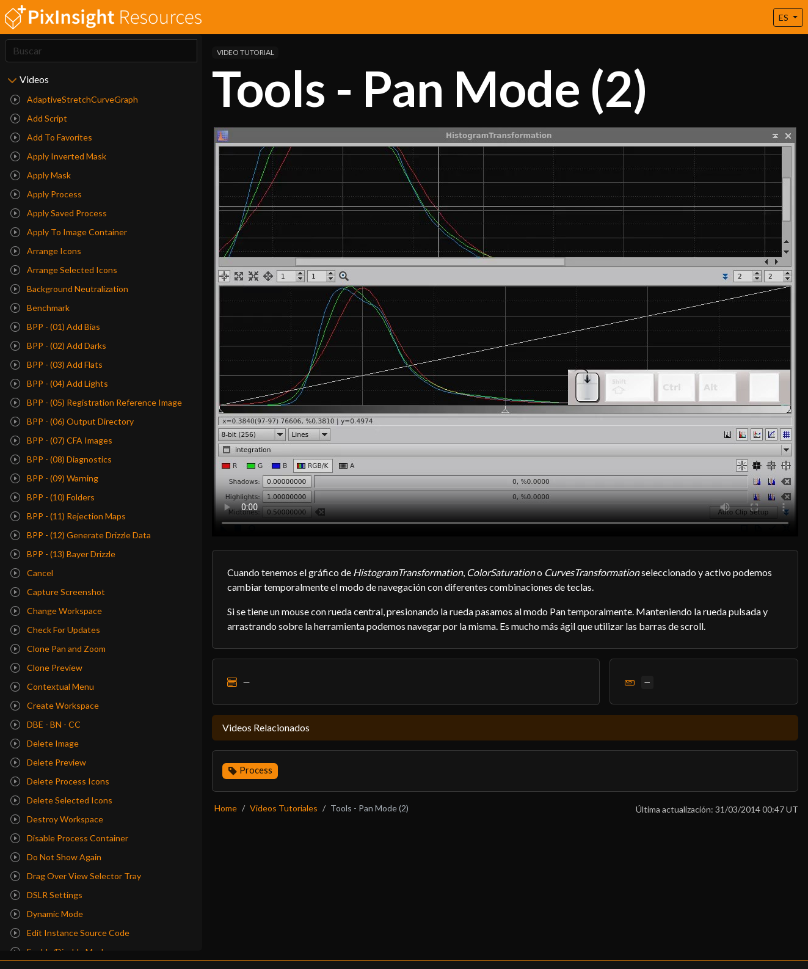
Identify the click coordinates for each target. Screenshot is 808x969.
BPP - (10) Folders (52, 497)
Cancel (31, 573)
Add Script (38, 118)
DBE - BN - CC (45, 724)
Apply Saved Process (58, 213)
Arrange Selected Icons (63, 270)
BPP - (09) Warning (54, 478)
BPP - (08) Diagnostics (61, 459)
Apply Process (46, 194)
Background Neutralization (69, 288)
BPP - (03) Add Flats (56, 364)
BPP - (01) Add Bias (55, 326)
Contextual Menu (52, 686)
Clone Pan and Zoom (58, 648)
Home (225, 808)
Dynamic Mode (46, 914)
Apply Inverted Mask (58, 156)
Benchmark (40, 307)
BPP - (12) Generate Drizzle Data (80, 535)
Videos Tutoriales (284, 808)
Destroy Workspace (56, 819)
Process (255, 770)
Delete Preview (48, 762)
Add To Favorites (51, 137)
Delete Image (44, 743)
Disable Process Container (69, 838)
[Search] (101, 50)
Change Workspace (56, 610)
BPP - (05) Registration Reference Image (96, 402)
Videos (34, 79)
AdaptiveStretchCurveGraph (74, 99)
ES (784, 17)
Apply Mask (40, 175)
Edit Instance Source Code (69, 932)
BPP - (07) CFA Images (61, 440)
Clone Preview (46, 667)
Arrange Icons (45, 251)
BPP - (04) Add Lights (59, 383)
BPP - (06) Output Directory (72, 421)
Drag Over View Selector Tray (75, 876)
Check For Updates (55, 629)
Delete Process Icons (59, 781)
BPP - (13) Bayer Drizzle (62, 554)
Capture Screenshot (57, 592)
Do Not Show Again (55, 857)
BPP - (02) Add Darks (58, 345)
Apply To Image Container (68, 232)
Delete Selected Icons (61, 800)
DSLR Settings (46, 895)
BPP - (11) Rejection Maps (68, 516)
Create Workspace (54, 705)
